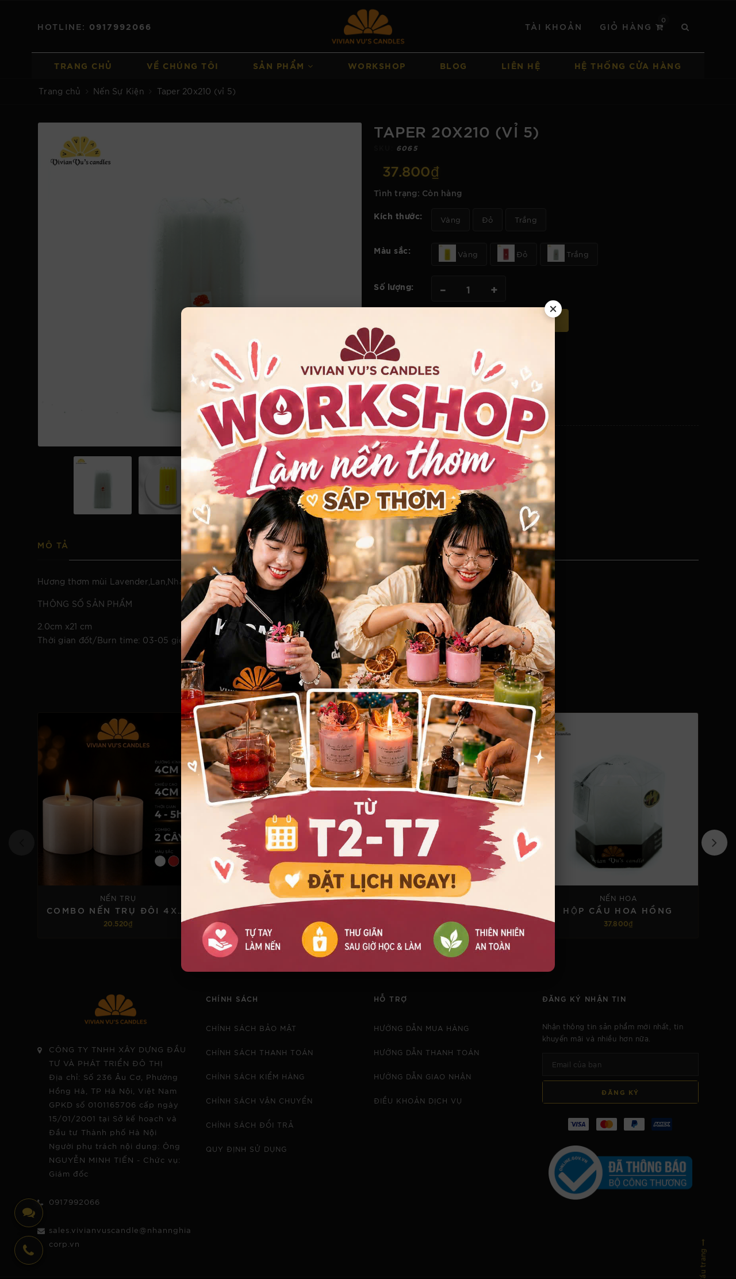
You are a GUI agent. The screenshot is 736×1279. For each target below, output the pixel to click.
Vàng (450, 219)
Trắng (526, 219)
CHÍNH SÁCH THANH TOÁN (259, 1052)
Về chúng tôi (183, 65)
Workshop (377, 65)
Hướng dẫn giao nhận (422, 1076)
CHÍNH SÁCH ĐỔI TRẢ (250, 1124)
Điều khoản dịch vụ (418, 1100)
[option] (199, 284)
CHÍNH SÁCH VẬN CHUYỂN (259, 1100)
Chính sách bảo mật (251, 1028)
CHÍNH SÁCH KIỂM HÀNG (255, 1076)
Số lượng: (394, 286)
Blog (453, 65)
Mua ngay (532, 320)
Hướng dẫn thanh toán (427, 1052)
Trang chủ (83, 65)
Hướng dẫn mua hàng (421, 1028)
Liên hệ (521, 65)
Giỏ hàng (634, 26)
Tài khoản (553, 26)
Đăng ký (620, 1091)
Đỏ (487, 219)
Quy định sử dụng (246, 1148)
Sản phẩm (283, 65)
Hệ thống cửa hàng (628, 65)
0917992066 (120, 26)
